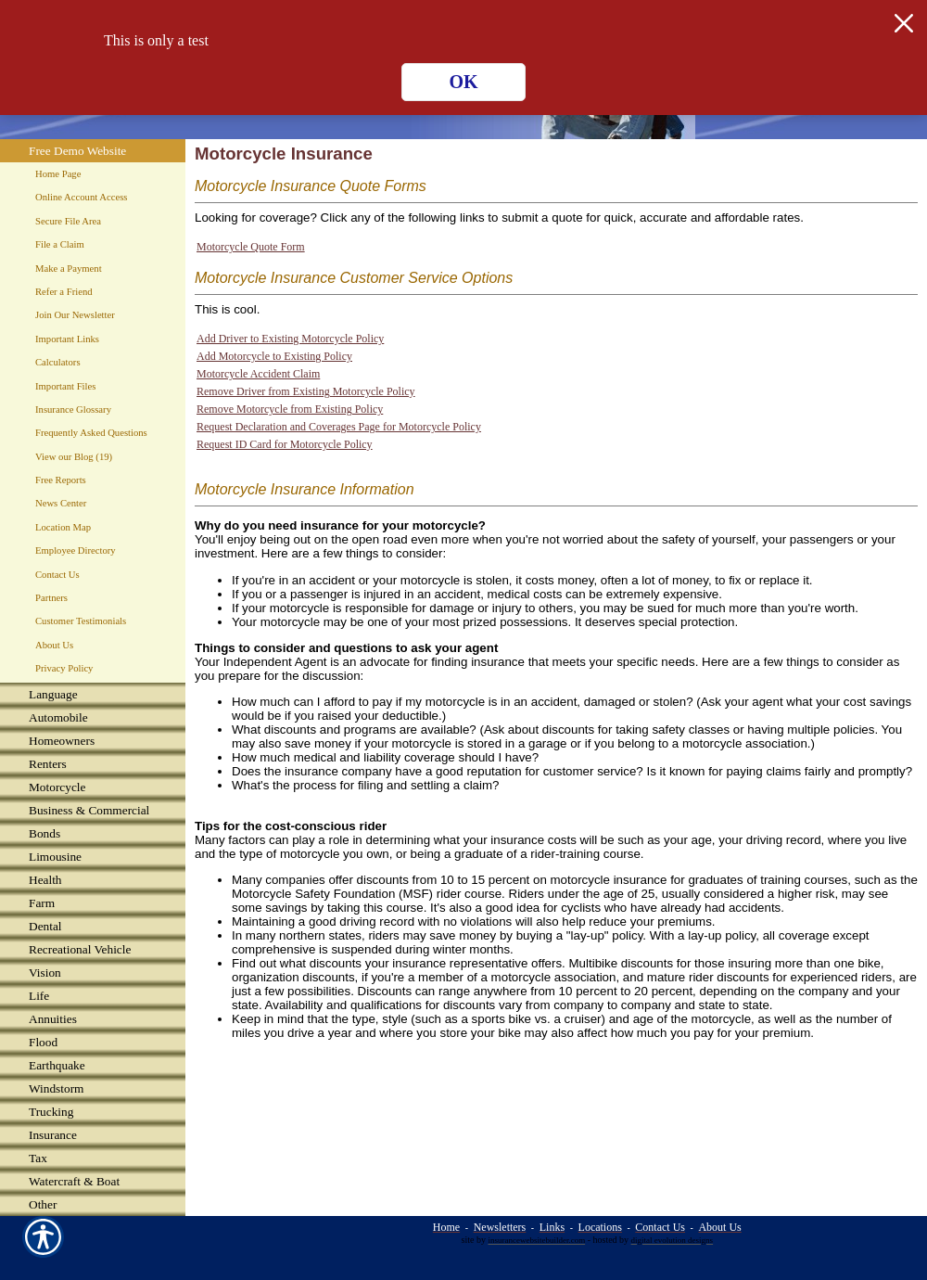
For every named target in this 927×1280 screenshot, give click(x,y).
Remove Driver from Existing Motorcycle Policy (306, 391)
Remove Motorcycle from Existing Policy (290, 409)
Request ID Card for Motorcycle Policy (285, 444)
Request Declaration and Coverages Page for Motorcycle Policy (339, 426)
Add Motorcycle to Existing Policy (274, 356)
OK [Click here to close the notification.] (463, 81)
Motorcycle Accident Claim (258, 373)
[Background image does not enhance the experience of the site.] (92, 694)
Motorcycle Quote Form (251, 246)
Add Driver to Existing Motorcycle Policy (290, 338)
